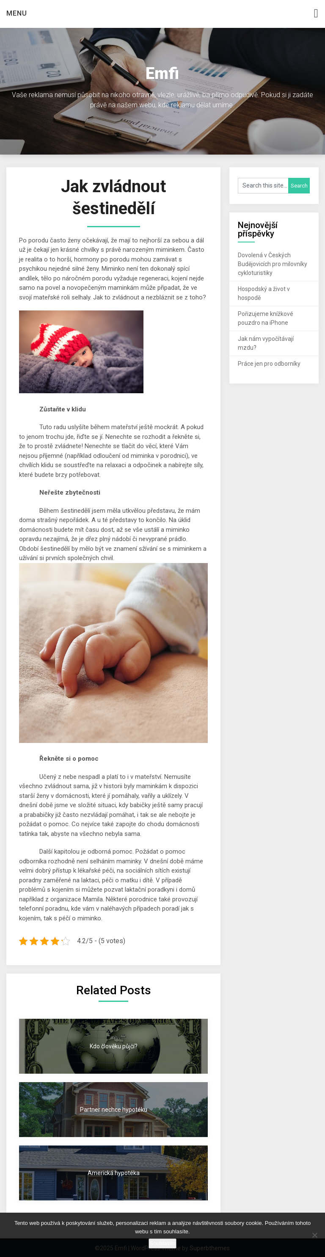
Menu (16, 13)
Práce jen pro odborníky (269, 363)
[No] (314, 1235)
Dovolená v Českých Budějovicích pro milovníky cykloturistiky (272, 264)
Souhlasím (162, 1243)
